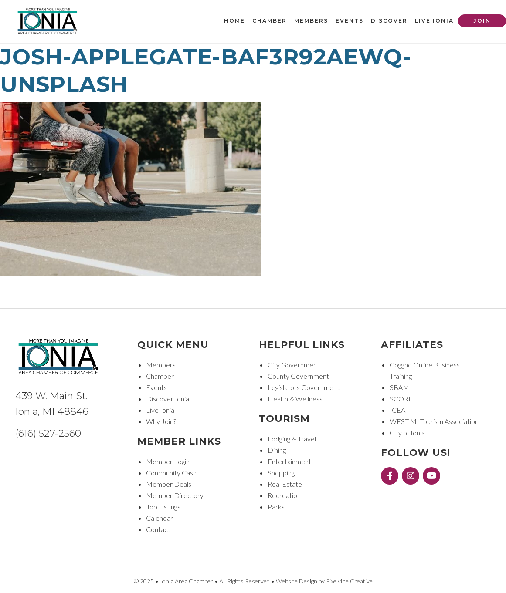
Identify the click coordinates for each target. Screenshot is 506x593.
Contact (158, 529)
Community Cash (171, 472)
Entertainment (289, 461)
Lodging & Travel (292, 439)
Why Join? (161, 421)
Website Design (296, 581)
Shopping (281, 472)
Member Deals (168, 484)
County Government (298, 376)
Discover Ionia (167, 398)
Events (156, 387)
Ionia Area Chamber (48, 22)
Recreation (284, 495)
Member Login (168, 461)
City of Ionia (407, 432)
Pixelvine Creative (349, 581)
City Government (293, 365)
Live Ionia (160, 410)
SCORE (401, 398)
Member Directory (175, 495)
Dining (277, 450)
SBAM (399, 387)
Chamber (160, 376)
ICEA (397, 410)
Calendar (159, 518)
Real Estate (285, 484)
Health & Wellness (295, 398)
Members (161, 365)
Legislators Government (304, 387)
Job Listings (163, 506)
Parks (276, 506)
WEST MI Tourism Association (434, 421)
